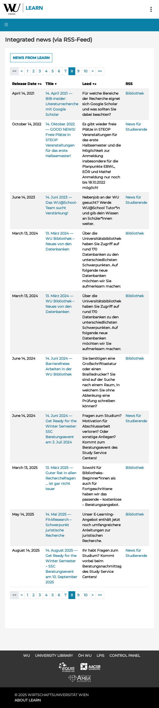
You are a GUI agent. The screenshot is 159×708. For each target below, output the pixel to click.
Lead (89, 83)
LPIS (100, 655)
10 (85, 71)
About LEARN (28, 700)
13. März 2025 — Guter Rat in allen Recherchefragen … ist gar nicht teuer (61, 478)
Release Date (27, 83)
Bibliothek (135, 93)
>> (100, 71)
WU (26, 655)
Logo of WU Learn (23, 9)
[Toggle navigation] (151, 9)
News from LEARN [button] (31, 57)
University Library (54, 655)
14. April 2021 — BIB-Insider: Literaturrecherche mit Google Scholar (62, 104)
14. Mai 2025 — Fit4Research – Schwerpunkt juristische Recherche (58, 525)
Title (51, 83)
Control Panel (124, 655)
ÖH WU (85, 655)
